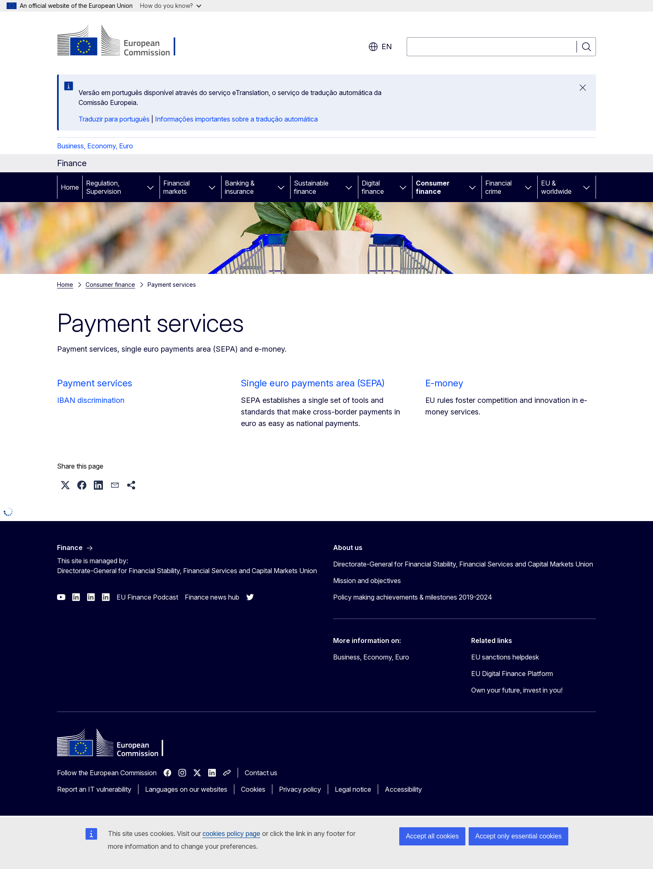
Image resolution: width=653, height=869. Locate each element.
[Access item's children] (150, 187)
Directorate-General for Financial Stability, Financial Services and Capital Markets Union (463, 564)
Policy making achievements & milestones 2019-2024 (412, 597)
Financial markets (176, 187)
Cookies (253, 789)
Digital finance (373, 187)
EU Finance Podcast (147, 597)
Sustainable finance (311, 187)
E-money (444, 383)
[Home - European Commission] (124, 41)
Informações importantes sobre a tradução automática (236, 119)
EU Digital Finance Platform (512, 673)
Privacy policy (300, 789)
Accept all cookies (432, 836)
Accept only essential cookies (518, 836)
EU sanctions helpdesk (505, 657)
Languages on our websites (186, 789)
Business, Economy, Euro (95, 146)
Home (70, 187)
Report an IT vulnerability (94, 789)
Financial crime (498, 187)
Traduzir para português (114, 119)
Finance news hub (212, 597)
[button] (65, 485)
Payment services (94, 383)
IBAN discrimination (90, 400)
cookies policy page (231, 833)
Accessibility (403, 789)
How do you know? (170, 5)
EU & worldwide (556, 187)
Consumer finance (433, 187)
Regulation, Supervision (103, 187)
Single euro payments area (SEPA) (313, 383)
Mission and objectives (367, 580)
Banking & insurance (240, 187)
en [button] (380, 47)
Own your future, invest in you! (516, 690)
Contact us (261, 773)
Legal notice (353, 789)
